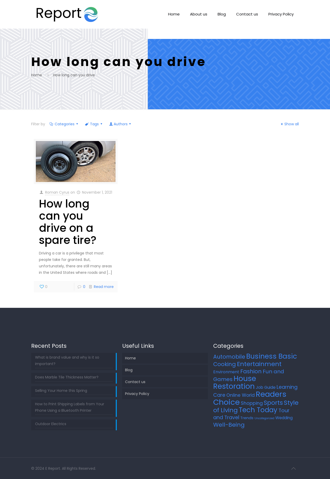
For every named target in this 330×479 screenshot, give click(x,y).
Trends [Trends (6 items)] (246, 417)
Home (36, 75)
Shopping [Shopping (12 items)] (252, 403)
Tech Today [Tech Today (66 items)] (258, 410)
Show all (289, 124)
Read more (104, 286)
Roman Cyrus (57, 192)
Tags (94, 124)
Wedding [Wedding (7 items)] (284, 417)
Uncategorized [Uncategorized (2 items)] (264, 418)
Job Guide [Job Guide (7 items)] (266, 387)
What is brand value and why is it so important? (67, 360)
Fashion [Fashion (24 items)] (251, 371)
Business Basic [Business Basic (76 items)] (271, 356)
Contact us (135, 381)
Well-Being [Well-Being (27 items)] (229, 425)
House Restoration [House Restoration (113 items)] (234, 382)
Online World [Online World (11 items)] (240, 395)
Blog (129, 370)
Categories (64, 124)
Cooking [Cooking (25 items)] (224, 364)
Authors (121, 124)
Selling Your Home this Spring (61, 390)
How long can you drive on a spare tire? (67, 222)
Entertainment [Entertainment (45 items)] (259, 364)
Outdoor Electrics (50, 423)
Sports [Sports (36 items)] (273, 403)
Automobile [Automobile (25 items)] (229, 356)
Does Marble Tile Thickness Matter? (66, 377)
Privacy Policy (137, 393)
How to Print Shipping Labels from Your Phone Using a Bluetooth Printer (69, 407)
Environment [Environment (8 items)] (226, 372)
